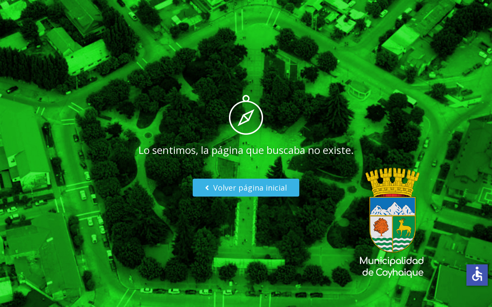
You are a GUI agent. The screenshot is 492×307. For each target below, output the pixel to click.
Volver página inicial (246, 187)
